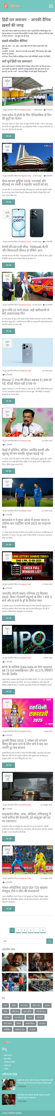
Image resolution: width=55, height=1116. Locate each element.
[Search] (49, 941)
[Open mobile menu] (51, 6)
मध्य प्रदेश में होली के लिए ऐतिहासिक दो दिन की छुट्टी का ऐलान (27, 116)
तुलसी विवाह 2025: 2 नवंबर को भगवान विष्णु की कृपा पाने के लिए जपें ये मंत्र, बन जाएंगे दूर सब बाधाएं (25, 744)
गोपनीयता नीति (9, 1062)
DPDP (6, 1068)
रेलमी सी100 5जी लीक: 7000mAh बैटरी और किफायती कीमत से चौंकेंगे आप (25, 248)
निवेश (5, 1011)
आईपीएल (7, 1017)
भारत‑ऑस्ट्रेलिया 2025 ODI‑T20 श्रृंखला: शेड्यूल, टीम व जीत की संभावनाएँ (25, 889)
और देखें (8, 136)
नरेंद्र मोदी (40, 1017)
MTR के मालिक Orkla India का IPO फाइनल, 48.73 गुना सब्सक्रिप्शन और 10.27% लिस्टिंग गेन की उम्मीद (27, 670)
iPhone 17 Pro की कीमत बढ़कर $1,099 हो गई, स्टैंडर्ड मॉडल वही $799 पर (27, 381)
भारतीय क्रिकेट (30, 1023)
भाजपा (30, 1017)
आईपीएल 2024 (20, 1029)
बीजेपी (19, 1023)
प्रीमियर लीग (36, 1005)
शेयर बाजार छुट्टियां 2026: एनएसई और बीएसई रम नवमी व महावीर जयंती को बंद (25, 182)
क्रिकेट (14, 1005)
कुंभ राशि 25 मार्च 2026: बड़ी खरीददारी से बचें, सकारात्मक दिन (25, 311)
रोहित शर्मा (15, 1011)
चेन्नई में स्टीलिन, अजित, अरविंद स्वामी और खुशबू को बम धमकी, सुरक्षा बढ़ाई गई (26, 451)
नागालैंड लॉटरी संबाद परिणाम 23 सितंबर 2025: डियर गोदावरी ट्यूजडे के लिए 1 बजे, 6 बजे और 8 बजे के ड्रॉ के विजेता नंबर (27, 597)
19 (43, 930)
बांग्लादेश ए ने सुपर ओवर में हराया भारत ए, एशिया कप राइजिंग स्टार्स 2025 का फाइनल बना (26, 523)
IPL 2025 (42, 1023)
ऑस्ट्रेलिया (7, 1029)
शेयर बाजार (24, 1005)
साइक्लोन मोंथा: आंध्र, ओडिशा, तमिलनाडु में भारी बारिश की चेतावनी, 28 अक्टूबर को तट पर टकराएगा (26, 817)
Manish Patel (26, 109)
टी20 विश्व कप (40, 1011)
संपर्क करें (7, 1065)
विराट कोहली (8, 1023)
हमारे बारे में (8, 1055)
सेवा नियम (7, 1058)
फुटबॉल (47, 1005)
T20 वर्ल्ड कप (19, 1017)
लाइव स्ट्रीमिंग (27, 1011)
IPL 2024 (32, 1029)
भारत (5, 1005)
